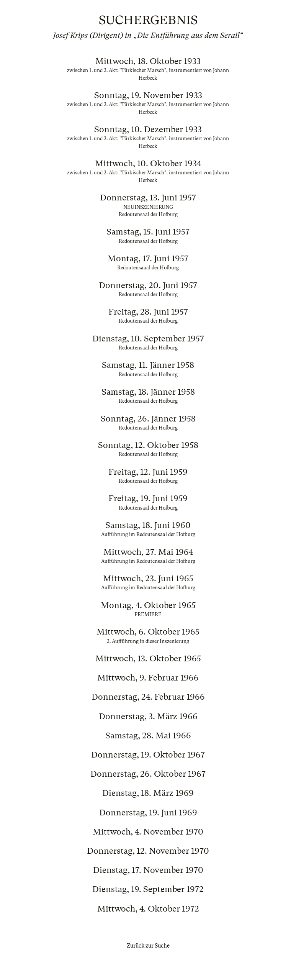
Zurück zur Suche (148, 946)
